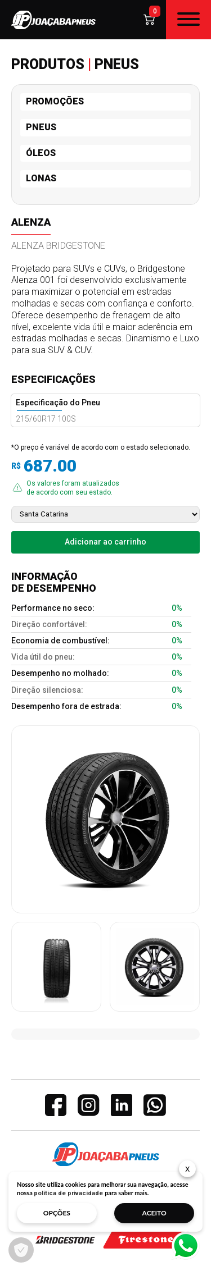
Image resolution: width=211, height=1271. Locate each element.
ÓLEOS (41, 153)
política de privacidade (68, 1193)
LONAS (41, 178)
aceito (154, 1213)
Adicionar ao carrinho (105, 541)
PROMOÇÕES (55, 101)
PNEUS (41, 127)
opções (56, 1213)
